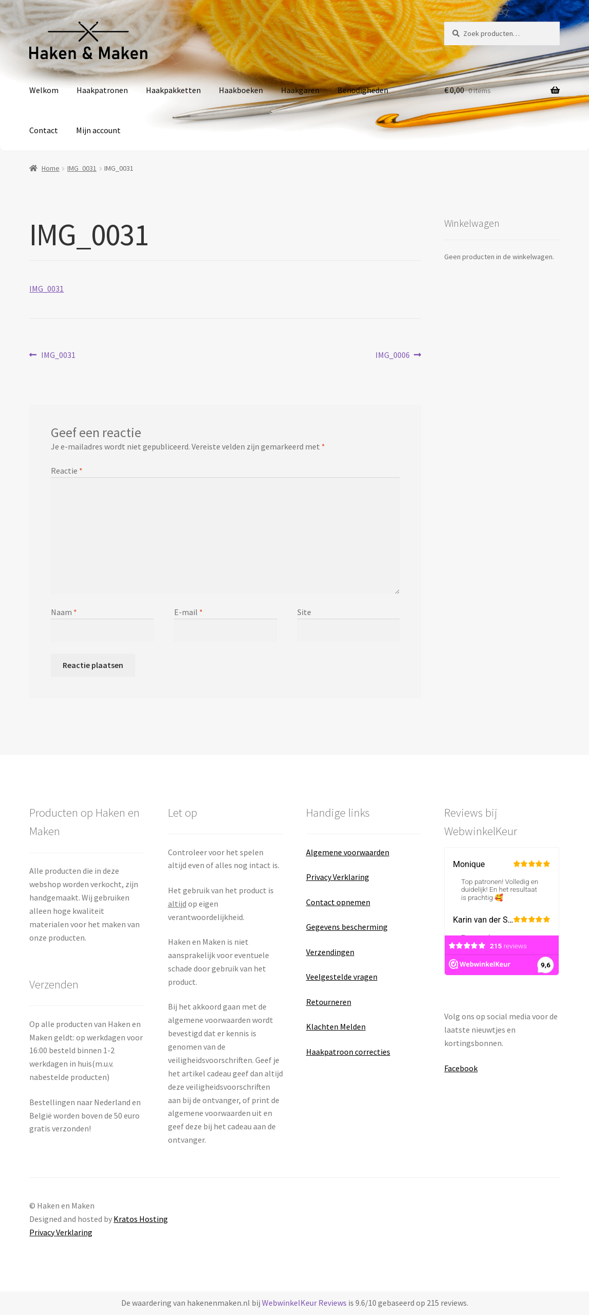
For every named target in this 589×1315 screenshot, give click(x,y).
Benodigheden (362, 90)
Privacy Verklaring (337, 877)
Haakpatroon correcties (348, 1052)
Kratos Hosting (140, 1219)
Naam (64, 612)
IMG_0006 (392, 355)
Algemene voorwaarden (347, 852)
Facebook (461, 1068)
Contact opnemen (338, 902)
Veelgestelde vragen (341, 976)
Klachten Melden (336, 1026)
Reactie (67, 470)
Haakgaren (300, 90)
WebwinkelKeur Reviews (304, 1303)
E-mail (188, 612)
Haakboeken (241, 90)
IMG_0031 (82, 168)
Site (304, 612)
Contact (43, 130)
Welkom (44, 90)
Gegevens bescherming (347, 927)
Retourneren (328, 1002)
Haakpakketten (173, 90)
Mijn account (98, 130)
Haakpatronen (102, 90)
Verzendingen (330, 952)
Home (51, 168)
